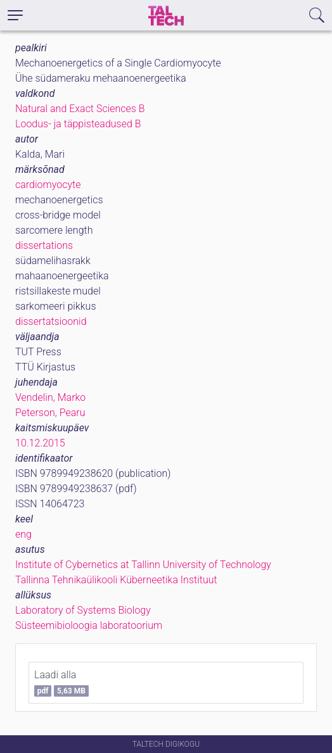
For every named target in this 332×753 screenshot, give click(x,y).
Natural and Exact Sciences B (80, 109)
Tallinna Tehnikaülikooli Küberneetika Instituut (116, 580)
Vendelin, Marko (50, 397)
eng (23, 534)
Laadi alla (61, 683)
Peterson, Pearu (50, 413)
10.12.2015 (40, 443)
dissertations (44, 245)
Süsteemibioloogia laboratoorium (88, 625)
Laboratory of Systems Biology (83, 610)
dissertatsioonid (51, 321)
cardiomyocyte (47, 185)
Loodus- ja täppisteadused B (78, 124)
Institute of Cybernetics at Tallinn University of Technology (143, 565)
